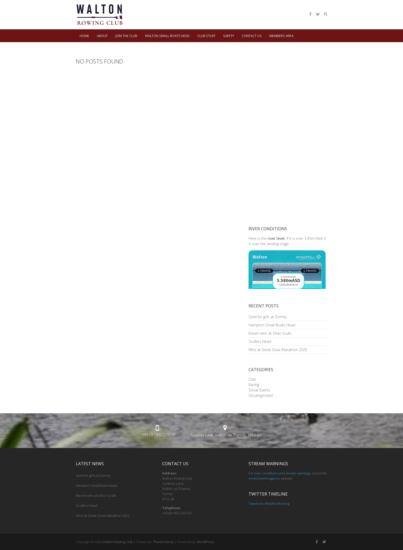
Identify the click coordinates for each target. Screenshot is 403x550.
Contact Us (252, 35)
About (102, 35)
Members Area (281, 35)
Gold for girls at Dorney (268, 316)
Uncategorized (261, 395)
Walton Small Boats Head (167, 35)
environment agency (264, 478)
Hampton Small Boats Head (272, 325)
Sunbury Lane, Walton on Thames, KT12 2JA (226, 435)
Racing (254, 384)
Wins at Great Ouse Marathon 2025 (278, 349)
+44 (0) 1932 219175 (158, 434)
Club (252, 379)
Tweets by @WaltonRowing (269, 503)
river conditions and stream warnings (282, 473)
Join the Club (126, 35)
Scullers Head (260, 341)
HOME (84, 35)
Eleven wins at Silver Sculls (270, 333)
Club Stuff (206, 35)
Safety (228, 35)
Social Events (259, 390)
